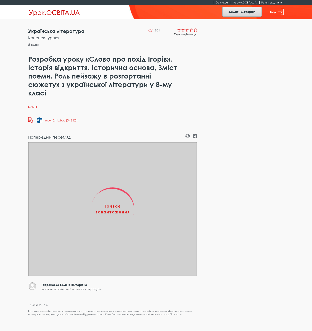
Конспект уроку (43, 37)
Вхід (277, 12)
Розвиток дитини (271, 2)
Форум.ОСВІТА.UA (245, 2)
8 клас (33, 45)
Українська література (56, 31)
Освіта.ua (222, 2)
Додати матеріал (242, 11)
